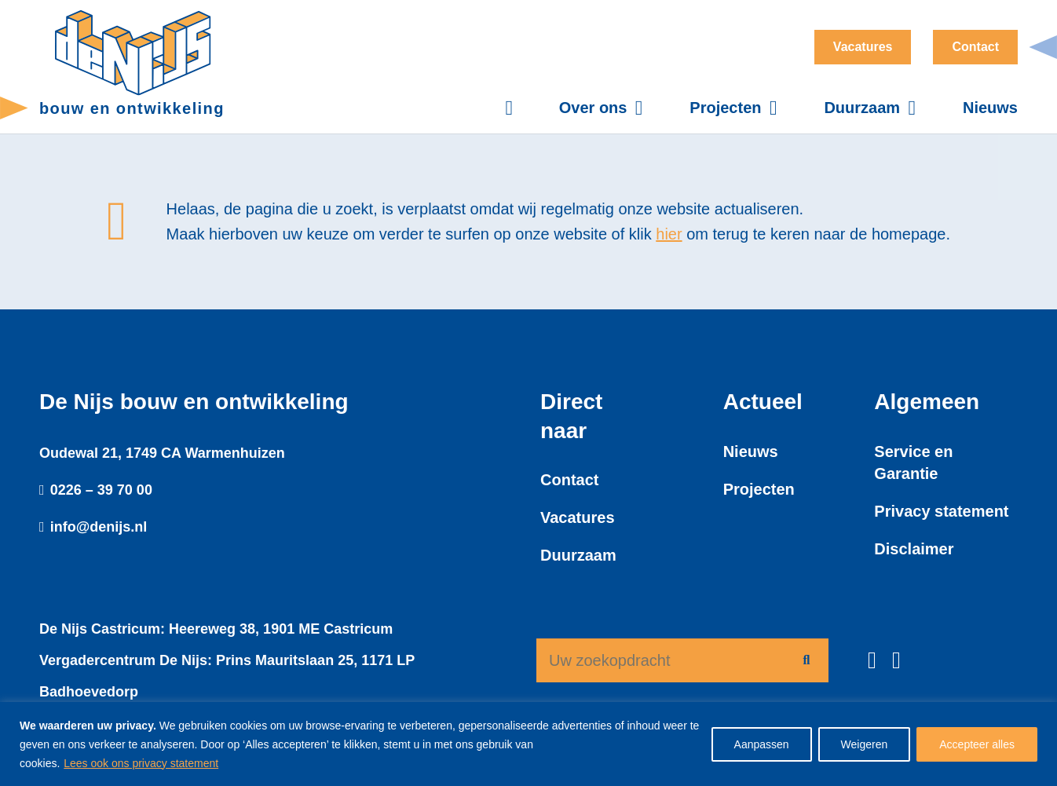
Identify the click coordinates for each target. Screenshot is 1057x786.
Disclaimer (913, 549)
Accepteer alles (977, 744)
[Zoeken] (806, 660)
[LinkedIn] (896, 660)
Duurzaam (578, 555)
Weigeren (864, 744)
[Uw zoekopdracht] (682, 660)
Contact (569, 479)
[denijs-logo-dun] (133, 53)
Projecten (759, 489)
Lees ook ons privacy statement (141, 763)
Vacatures (577, 517)
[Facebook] (872, 660)
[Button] (517, 108)
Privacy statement (941, 511)
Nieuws (750, 451)
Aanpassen (761, 744)
